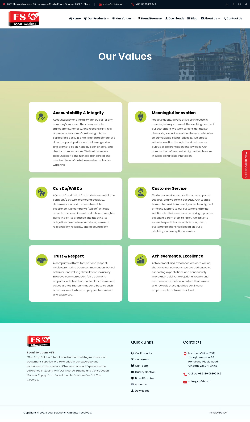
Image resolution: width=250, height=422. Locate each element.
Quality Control (143, 372)
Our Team (139, 366)
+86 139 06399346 (146, 4)
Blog (194, 18)
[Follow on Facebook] (233, 4)
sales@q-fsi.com (113, 4)
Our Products (97, 18)
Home (77, 18)
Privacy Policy (218, 412)
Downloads (176, 18)
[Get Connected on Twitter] (246, 4)
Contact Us (234, 18)
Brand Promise (151, 18)
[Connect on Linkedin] (227, 4)
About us (139, 384)
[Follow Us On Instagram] (239, 4)
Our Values (124, 18)
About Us (210, 18)
